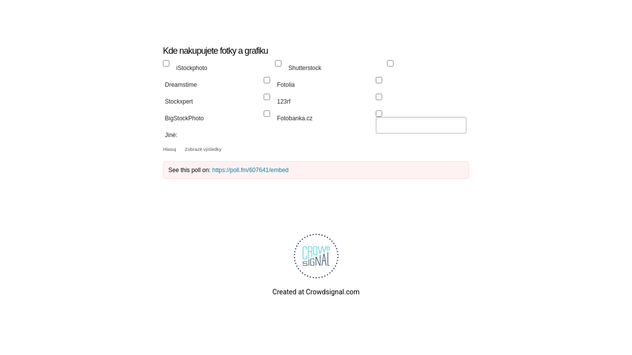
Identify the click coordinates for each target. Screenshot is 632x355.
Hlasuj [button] (170, 149)
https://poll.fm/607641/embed (250, 170)
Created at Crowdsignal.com (316, 292)
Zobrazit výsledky (203, 149)
